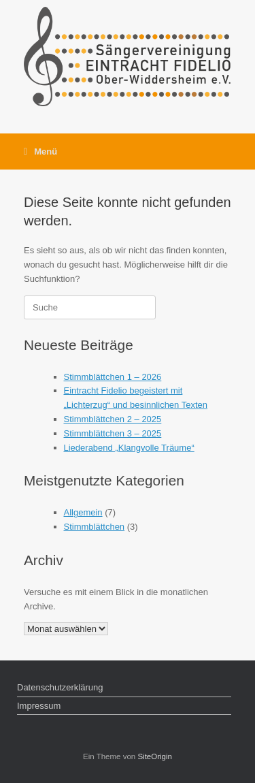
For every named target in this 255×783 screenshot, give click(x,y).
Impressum (39, 706)
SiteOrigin (154, 756)
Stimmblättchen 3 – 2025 (113, 433)
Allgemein (83, 512)
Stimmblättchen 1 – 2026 (113, 377)
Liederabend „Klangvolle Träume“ (129, 448)
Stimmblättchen (94, 527)
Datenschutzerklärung (60, 687)
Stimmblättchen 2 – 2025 (113, 419)
